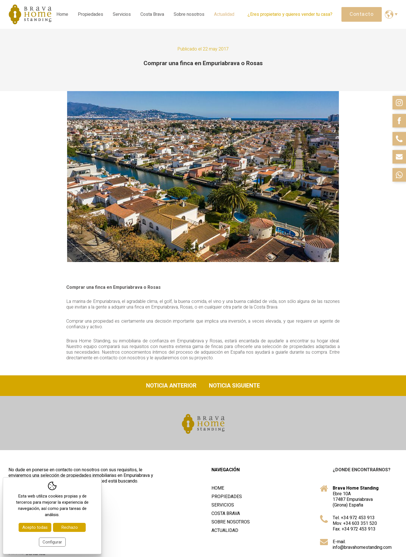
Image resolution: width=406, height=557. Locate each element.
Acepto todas (35, 527)
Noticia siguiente (234, 386)
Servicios (122, 14)
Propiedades (90, 14)
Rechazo (69, 527)
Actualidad (224, 14)
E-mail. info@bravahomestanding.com (362, 544)
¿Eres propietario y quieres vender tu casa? (290, 14)
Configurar (52, 542)
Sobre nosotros (189, 14)
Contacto (362, 14)
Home (62, 14)
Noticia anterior (171, 386)
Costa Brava (152, 14)
